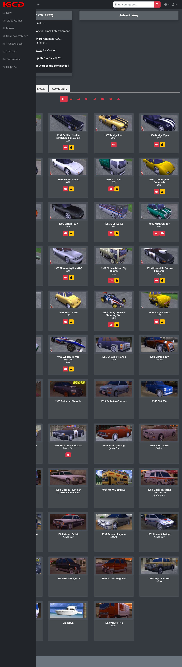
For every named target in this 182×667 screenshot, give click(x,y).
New (7, 13)
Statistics (10, 51)
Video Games (13, 20)
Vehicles (48, 96)
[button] (167, 4)
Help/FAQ (10, 67)
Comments (11, 59)
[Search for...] (133, 4)
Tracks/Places (13, 43)
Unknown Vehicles (15, 36)
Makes (8, 28)
